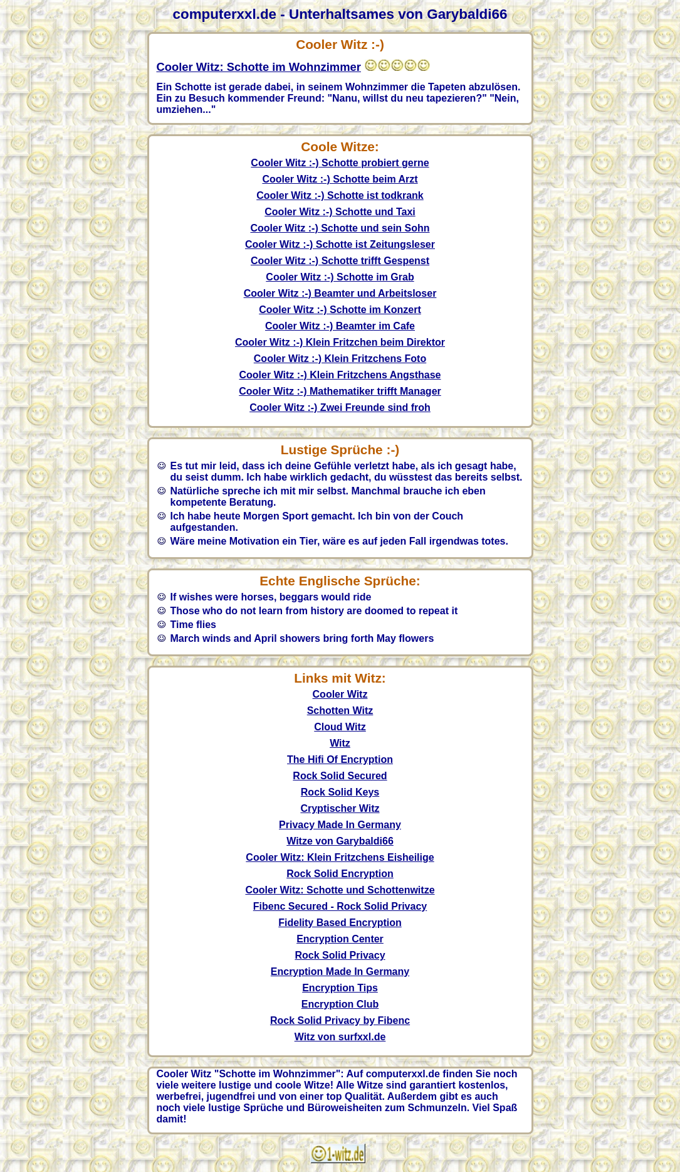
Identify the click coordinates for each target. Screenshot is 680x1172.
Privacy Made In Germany (340, 824)
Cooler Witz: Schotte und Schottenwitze (339, 890)
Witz (340, 743)
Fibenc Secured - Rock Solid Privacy (340, 906)
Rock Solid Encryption (340, 873)
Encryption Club (340, 1004)
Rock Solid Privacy (340, 955)
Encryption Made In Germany (340, 971)
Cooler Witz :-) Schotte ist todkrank (340, 195)
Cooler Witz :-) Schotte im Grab (340, 277)
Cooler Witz (340, 694)
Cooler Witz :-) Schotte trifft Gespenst (340, 260)
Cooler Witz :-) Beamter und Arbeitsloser (340, 293)
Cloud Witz (340, 727)
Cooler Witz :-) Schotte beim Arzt (339, 179)
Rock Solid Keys (340, 792)
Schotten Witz (340, 710)
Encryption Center (340, 939)
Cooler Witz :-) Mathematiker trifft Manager (340, 391)
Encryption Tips (340, 988)
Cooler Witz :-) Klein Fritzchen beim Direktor (340, 342)
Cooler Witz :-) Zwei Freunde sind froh (340, 407)
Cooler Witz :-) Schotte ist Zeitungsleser (340, 244)
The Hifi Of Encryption (340, 759)
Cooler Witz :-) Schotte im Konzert (340, 309)
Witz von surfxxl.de (340, 1036)
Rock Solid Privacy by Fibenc (340, 1020)
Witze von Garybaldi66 (340, 841)
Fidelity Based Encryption (339, 922)
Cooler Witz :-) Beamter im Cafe (340, 326)
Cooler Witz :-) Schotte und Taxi (339, 211)
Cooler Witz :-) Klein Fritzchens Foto (340, 358)
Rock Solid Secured (340, 775)
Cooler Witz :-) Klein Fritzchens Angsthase (340, 375)
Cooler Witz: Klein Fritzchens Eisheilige (340, 857)
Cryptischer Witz (339, 808)
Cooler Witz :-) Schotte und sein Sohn (339, 228)
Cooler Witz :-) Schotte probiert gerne (340, 162)
